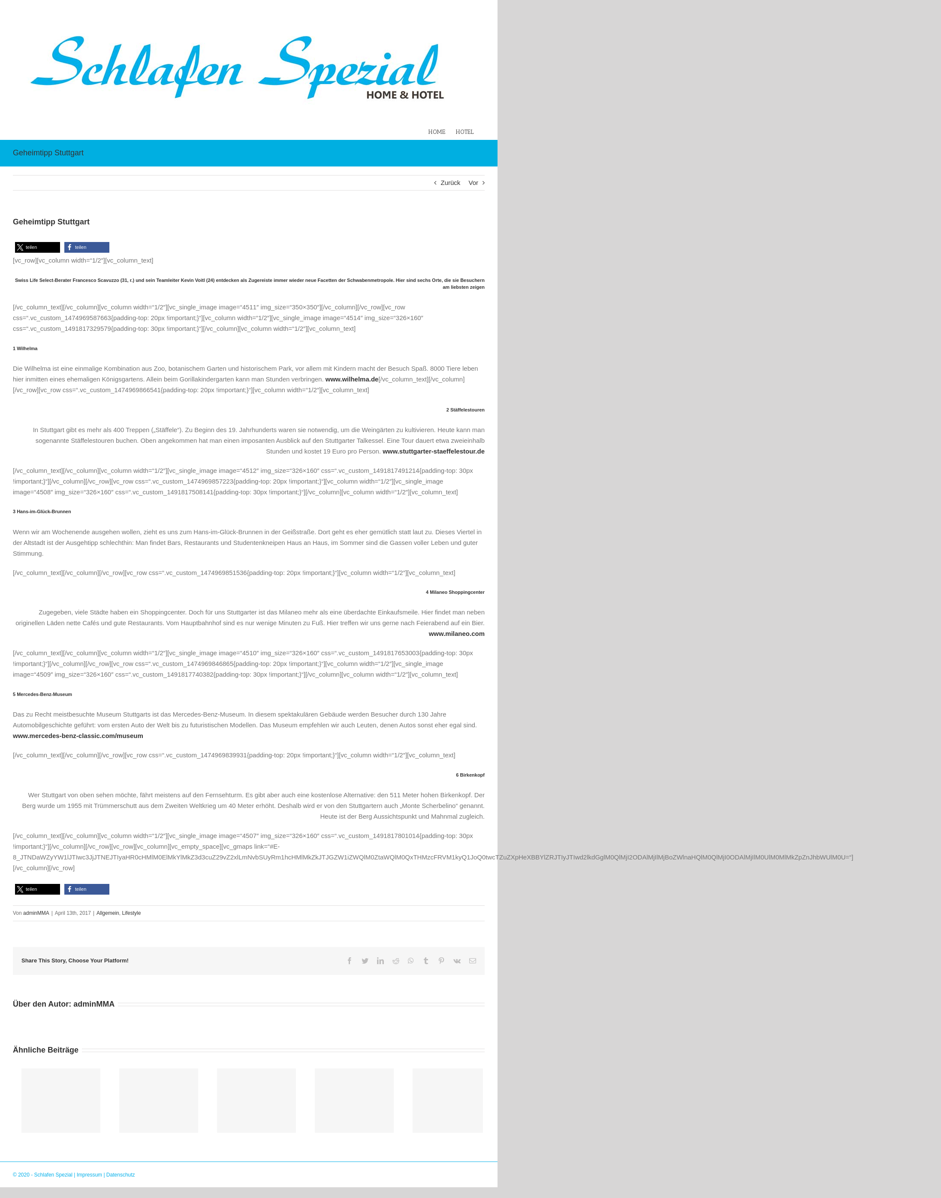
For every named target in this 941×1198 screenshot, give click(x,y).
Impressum (89, 1175)
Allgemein (108, 913)
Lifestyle (131, 913)
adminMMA (36, 913)
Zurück (450, 182)
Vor (473, 182)
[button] (37, 247)
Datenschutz (120, 1175)
